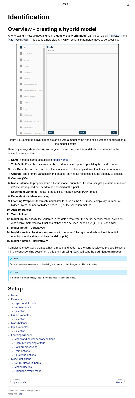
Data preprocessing (25, 347)
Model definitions (21, 359)
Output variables (21, 315)
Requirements (22, 307)
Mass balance (19, 323)
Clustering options (25, 355)
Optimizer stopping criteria (29, 343)
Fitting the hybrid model (28, 371)
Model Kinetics (23, 367)
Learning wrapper (21, 335)
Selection (19, 311)
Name (14, 295)
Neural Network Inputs (27, 363)
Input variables (19, 327)
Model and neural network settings (34, 339)
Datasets (16, 299)
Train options (22, 351)
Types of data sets (25, 303)
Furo (20, 394)
